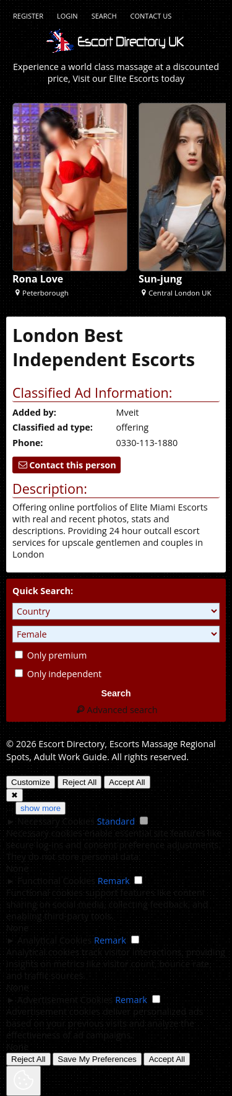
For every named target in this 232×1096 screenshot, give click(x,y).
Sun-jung (160, 279)
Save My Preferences (97, 1059)
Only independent (58, 674)
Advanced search (115, 710)
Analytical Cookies (54, 940)
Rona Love (37, 279)
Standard (116, 821)
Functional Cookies (56, 881)
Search (104, 15)
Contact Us (151, 15)
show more (40, 808)
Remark (114, 881)
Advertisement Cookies (65, 1000)
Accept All (127, 782)
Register (28, 15)
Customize (30, 782)
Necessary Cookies (56, 821)
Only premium (51, 655)
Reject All (79, 782)
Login (67, 15)
